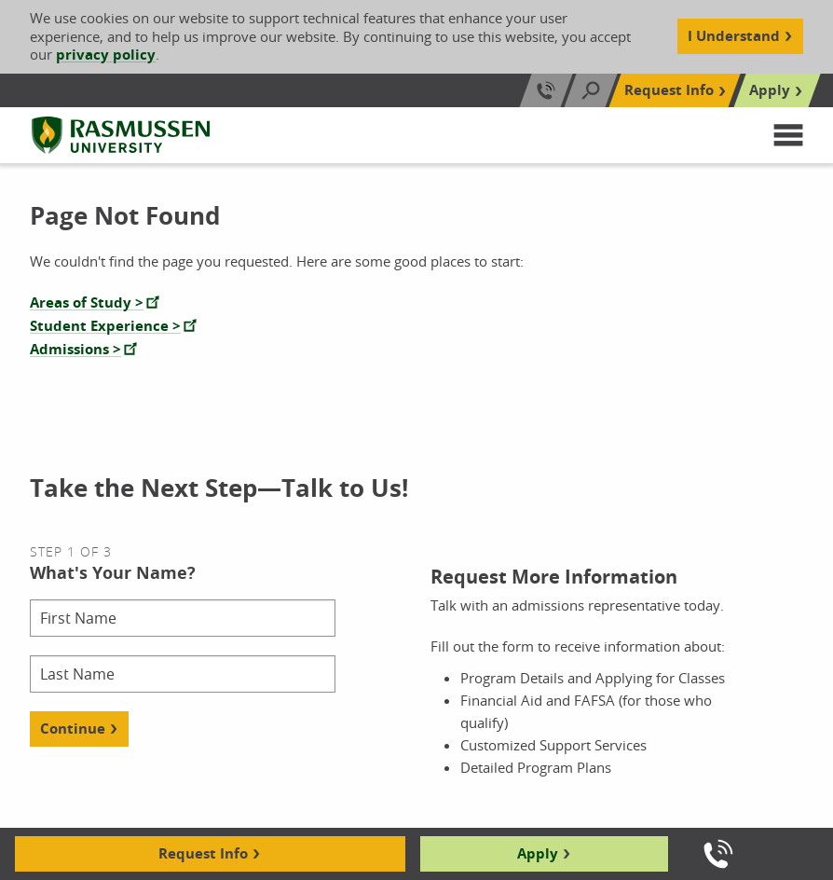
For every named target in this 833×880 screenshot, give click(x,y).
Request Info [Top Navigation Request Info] (669, 90)
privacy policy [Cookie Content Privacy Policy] (106, 54)
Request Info (203, 853)
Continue (72, 728)
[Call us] (718, 853)
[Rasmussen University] (121, 135)
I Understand (734, 36)
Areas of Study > (86, 302)
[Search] (590, 90)
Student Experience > (105, 326)
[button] (788, 135)
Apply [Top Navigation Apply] (769, 90)
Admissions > (75, 349)
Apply (537, 853)
